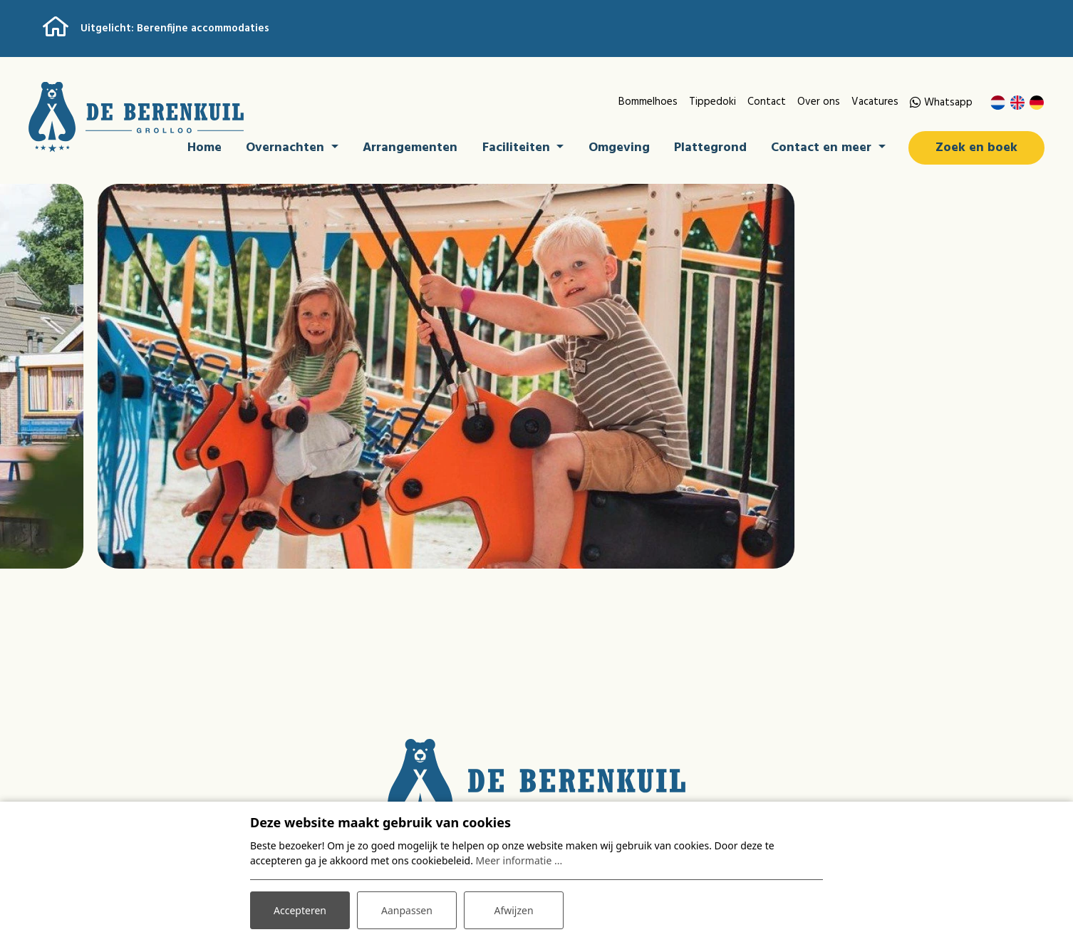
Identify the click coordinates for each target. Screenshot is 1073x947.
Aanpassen (406, 910)
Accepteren (300, 910)
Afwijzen (513, 910)
